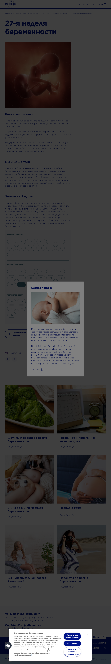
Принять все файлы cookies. (72, 636)
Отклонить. (72, 643)
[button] (8, 645)
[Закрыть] (87, 634)
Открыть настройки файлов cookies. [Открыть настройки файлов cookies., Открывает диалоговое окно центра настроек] (72, 651)
